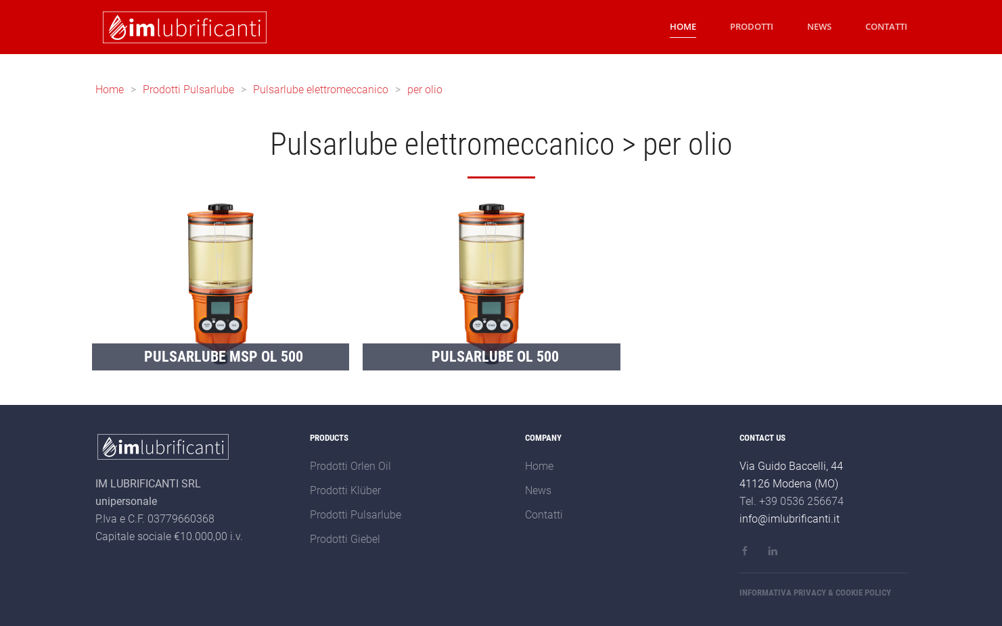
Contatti (544, 514)
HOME (683, 26)
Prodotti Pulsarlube (188, 89)
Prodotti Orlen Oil (350, 466)
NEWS (819, 26)
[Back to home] (182, 27)
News (538, 490)
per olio (424, 89)
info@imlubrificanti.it (789, 518)
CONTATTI (886, 26)
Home (109, 89)
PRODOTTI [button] (751, 26)
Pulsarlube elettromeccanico (320, 89)
